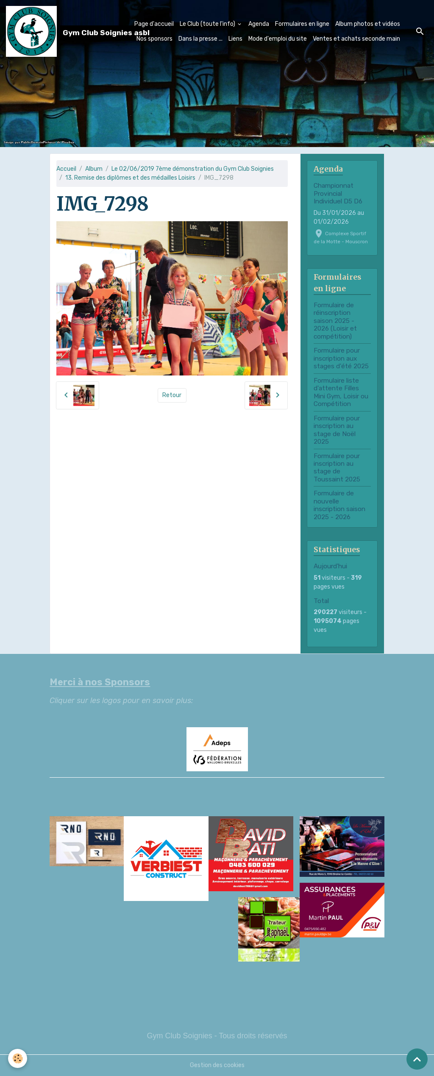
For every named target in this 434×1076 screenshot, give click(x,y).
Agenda (258, 24)
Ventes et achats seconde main (356, 38)
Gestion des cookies (217, 1065)
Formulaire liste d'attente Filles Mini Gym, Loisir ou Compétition (341, 392)
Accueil (66, 168)
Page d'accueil (154, 24)
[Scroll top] (417, 1059)
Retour (171, 395)
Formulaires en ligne (302, 24)
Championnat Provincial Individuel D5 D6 (338, 193)
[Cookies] (18, 1058)
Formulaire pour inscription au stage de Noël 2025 (337, 429)
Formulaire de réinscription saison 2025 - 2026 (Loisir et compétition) (335, 320)
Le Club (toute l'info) (208, 24)
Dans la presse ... (200, 38)
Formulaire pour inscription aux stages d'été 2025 (341, 358)
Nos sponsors (154, 38)
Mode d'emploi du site (277, 38)
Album (94, 168)
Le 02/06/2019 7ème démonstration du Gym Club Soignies (192, 168)
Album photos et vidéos (367, 24)
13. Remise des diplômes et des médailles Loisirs (130, 177)
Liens (235, 38)
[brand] (54, 31)
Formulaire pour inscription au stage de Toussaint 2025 (337, 467)
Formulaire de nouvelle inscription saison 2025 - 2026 (339, 504)
